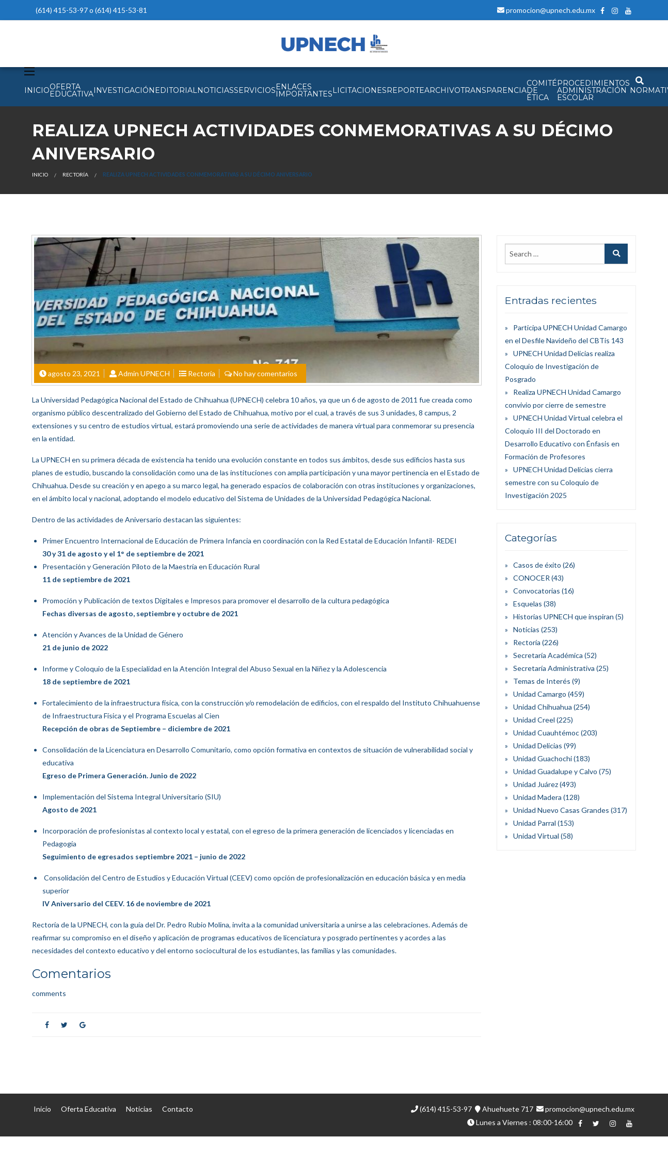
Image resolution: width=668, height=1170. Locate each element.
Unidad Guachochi (542, 758)
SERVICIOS (255, 90)
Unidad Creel (534, 719)
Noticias (526, 629)
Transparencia (493, 90)
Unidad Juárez (535, 784)
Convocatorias (536, 590)
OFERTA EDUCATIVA (71, 90)
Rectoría (75, 174)
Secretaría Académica (548, 655)
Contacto (177, 1108)
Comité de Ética (542, 90)
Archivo (442, 90)
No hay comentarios (265, 373)
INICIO (37, 90)
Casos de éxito (537, 564)
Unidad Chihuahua (542, 706)
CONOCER (531, 577)
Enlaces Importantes (304, 90)
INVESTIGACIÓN (124, 90)
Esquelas (527, 603)
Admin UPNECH (144, 373)
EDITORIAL (176, 90)
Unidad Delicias (537, 745)
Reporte (405, 90)
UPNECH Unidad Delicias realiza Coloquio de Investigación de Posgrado (560, 366)
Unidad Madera (537, 797)
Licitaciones (359, 90)
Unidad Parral (534, 823)
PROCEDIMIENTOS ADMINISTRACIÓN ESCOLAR (593, 90)
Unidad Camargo (539, 694)
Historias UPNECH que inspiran (563, 616)
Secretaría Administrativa (554, 668)
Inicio (40, 174)
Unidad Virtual (536, 835)
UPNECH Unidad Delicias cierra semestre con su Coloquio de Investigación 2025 (559, 482)
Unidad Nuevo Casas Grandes (561, 810)
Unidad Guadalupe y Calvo (555, 771)
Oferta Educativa (88, 1108)
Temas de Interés (541, 681)
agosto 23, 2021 (74, 373)
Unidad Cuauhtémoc (546, 732)
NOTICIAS (215, 90)
